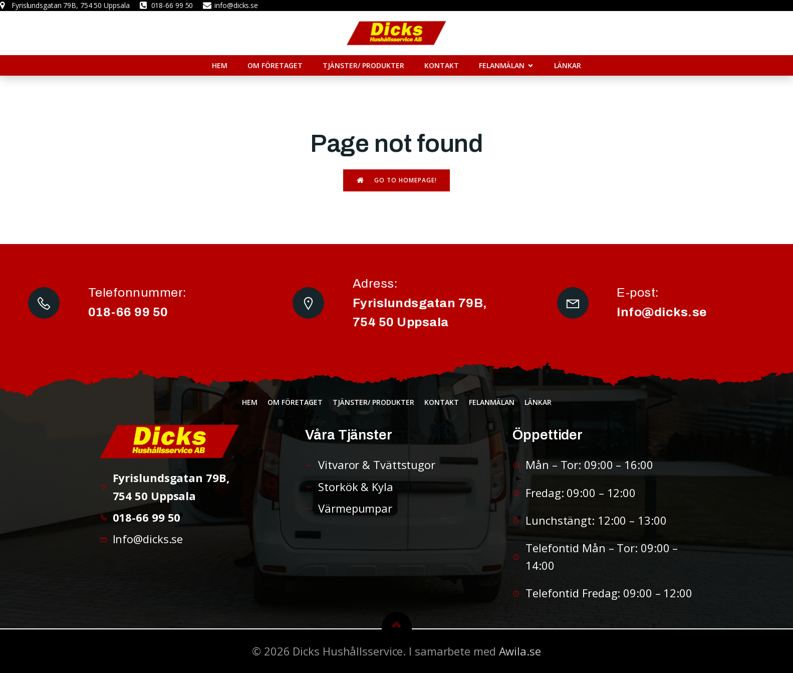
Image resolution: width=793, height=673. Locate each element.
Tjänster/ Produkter (363, 65)
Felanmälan (491, 402)
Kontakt (441, 65)
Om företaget (275, 65)
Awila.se (520, 650)
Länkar (567, 65)
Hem (219, 65)
